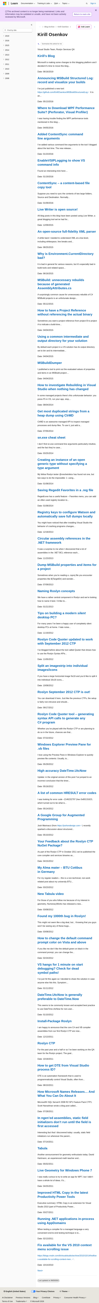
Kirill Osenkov (63, 27)
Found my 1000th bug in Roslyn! (62, 916)
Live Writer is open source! (58, 209)
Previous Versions (23, 1298)
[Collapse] (31, 24)
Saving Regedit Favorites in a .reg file (65, 490)
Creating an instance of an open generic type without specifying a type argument (62, 464)
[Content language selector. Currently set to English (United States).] (14, 1291)
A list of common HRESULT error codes (67, 793)
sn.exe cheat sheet (51, 437)
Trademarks (20, 1301)
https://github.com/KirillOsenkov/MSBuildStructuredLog (63, 92)
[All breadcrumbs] (40, 27)
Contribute (46, 1298)
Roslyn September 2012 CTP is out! (64, 692)
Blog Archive (49, 27)
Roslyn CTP (46, 1043)
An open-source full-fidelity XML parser (67, 231)
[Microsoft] (4, 3)
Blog (35, 1298)
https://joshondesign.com (68, 825)
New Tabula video (51, 894)
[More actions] (94, 27)
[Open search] (86, 3)
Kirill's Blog (46, 56)
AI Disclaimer (7, 1298)
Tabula (42, 1148)
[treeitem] (17, 36)
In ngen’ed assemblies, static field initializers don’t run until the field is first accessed (64, 1122)
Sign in (93, 3)
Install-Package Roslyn (55, 1021)
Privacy (56, 1298)
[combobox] (17, 30)
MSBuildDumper (50, 363)
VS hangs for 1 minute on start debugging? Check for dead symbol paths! (60, 968)
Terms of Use (7, 1301)
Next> (40, 1271)
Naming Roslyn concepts (56, 591)
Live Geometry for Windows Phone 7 (65, 1170)
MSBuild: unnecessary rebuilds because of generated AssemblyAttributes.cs (61, 284)
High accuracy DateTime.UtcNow (62, 770)
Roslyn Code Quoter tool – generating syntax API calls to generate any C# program (66, 718)
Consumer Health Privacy (74, 1298)
